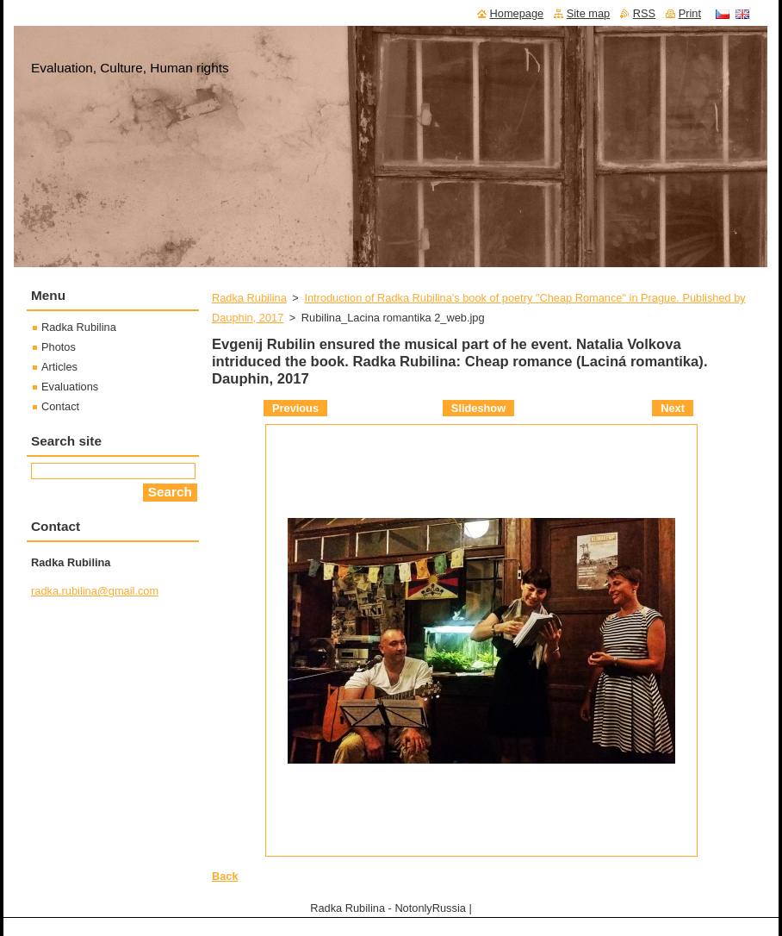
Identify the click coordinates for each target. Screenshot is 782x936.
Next (673, 408)
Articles (59, 366)
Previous (295, 408)
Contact (60, 406)
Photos (58, 346)
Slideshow (478, 408)
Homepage (517, 13)
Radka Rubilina (249, 297)
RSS (644, 13)
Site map (589, 13)
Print (690, 13)
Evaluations (69, 386)
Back (225, 876)
